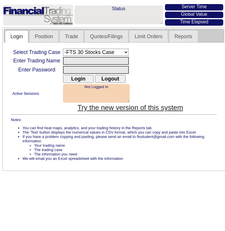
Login (16, 36)
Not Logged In (96, 93)
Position (44, 36)
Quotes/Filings (106, 36)
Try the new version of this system (130, 107)
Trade (71, 36)
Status (118, 15)
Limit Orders (149, 36)
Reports (183, 36)
